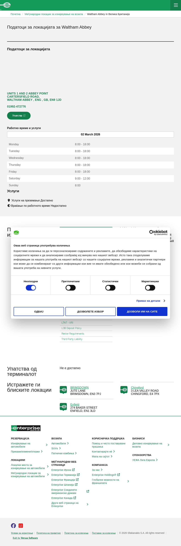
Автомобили (60, 443)
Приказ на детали (148, 300)
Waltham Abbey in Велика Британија (108, 14)
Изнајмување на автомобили (30, 445)
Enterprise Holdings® (106, 474)
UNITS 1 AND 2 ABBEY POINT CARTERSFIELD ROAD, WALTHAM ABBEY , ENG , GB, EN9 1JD (34, 96)
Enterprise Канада (63, 498)
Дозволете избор (90, 311)
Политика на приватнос (48, 533)
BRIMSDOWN (79, 387)
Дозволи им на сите (142, 311)
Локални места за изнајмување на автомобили (30, 467)
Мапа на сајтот (102, 456)
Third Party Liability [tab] (73, 339)
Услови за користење (22, 533)
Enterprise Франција (65, 479)
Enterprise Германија (65, 474)
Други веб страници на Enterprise (70, 505)
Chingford (137, 387)
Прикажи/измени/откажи (27, 451)
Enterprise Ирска (63, 470)
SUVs (56, 448)
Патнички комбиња (64, 453)
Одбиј (38, 311)
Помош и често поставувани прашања (111, 445)
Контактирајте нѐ (104, 451)
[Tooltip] (56, 200)
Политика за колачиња (76, 533)
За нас (98, 470)
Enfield (74, 404)
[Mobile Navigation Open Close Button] (175, 5)
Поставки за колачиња (104, 533)
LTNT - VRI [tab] (69, 322)
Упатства (19, 117)
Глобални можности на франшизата (111, 481)
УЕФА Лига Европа (145, 460)
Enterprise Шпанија (64, 484)
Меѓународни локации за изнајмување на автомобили (30, 475)
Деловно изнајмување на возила (151, 445)
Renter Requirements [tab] (74, 333)
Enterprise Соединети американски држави (70, 491)
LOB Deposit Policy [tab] (73, 328)
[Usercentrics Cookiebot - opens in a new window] (151, 232)
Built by (25, 538)
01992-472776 (16, 106)
